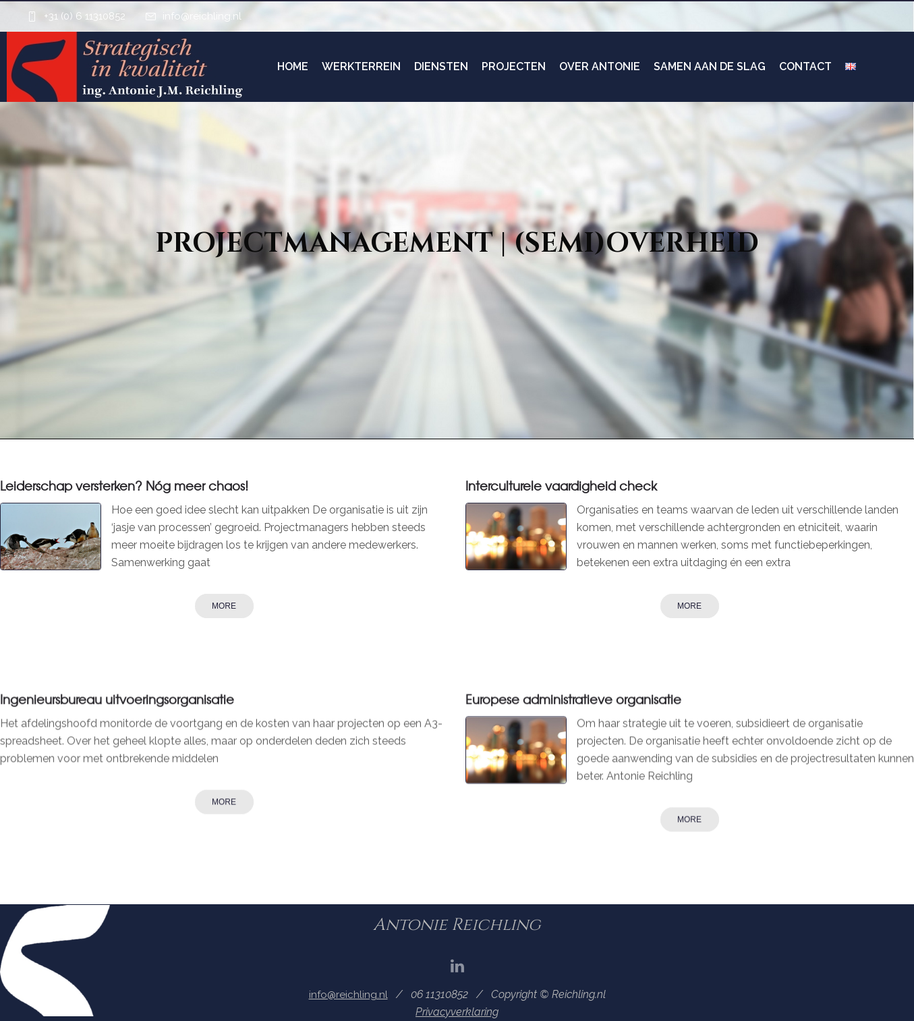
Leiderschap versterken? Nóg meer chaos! (124, 485)
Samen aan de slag (710, 66)
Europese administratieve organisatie (573, 699)
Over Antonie (599, 66)
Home (292, 66)
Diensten (441, 66)
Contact (805, 66)
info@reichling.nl (202, 16)
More (224, 606)
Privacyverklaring (457, 1011)
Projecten (514, 66)
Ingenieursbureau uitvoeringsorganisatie (117, 699)
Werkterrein (361, 66)
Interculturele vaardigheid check (561, 485)
